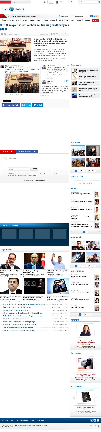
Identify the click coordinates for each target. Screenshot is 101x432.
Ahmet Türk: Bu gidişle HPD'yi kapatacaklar (88, 83)
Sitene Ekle (26, 2)
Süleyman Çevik (82, 193)
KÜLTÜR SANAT (76, 387)
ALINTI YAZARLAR (77, 271)
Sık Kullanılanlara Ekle (22, 420)
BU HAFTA (85, 183)
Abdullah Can (82, 224)
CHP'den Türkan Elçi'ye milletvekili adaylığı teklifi (18, 330)
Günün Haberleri (5, 2)
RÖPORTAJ (75, 320)
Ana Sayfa (5, 420)
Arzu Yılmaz (82, 291)
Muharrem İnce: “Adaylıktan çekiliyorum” (16, 310)
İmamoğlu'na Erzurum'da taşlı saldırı (14, 319)
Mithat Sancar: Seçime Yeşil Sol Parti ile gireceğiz (19, 322)
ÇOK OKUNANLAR (77, 176)
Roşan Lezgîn (82, 208)
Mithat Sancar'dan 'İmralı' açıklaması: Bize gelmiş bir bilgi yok (22, 313)
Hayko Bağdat (82, 283)
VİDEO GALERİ (76, 237)
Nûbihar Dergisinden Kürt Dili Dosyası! (24, 16)
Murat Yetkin (82, 275)
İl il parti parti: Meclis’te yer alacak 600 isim (17, 307)
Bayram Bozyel (82, 217)
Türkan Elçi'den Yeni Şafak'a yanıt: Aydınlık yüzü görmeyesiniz (23, 316)
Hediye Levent (82, 299)
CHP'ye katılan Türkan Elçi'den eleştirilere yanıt (18, 327)
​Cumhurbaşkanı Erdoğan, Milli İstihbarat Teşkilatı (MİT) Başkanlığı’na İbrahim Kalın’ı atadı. (11, 273)
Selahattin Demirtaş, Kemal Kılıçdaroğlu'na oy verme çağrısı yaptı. (11, 298)
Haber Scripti (93, 426)
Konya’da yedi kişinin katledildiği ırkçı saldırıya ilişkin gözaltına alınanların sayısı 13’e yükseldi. (86, 378)
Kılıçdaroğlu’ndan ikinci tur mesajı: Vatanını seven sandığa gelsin (24, 304)
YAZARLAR (75, 188)
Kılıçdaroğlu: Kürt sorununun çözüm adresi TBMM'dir (20, 324)
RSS (32, 420)
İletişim (12, 420)
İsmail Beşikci (82, 306)
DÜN (80, 183)
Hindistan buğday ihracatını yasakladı (87, 77)
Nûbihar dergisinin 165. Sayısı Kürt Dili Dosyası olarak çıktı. (86, 410)
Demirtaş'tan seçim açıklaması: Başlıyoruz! (88, 71)
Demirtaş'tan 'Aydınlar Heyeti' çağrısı (88, 89)
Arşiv (19, 2)
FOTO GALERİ (75, 142)
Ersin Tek (82, 200)
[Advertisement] (63, 11)
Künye (14, 2)
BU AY (90, 183)
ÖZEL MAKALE (76, 353)
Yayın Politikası (40, 420)
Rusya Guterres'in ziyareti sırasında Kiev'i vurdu (87, 95)
